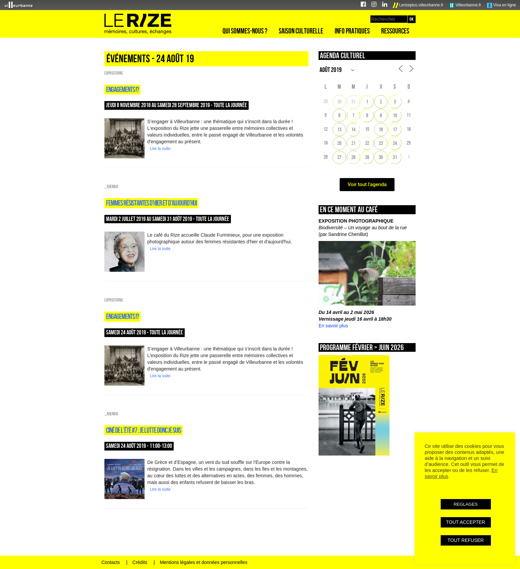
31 (353, 101)
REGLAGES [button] (466, 504)
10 (395, 115)
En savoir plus (333, 325)
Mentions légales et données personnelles (204, 562)
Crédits (140, 562)
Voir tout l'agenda (367, 184)
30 (339, 101)
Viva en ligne (501, 5)
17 (395, 129)
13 (339, 129)
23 (381, 143)
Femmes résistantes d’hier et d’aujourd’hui (151, 203)
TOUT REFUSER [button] (465, 540)
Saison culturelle (301, 31)
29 (367, 157)
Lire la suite (160, 148)
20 (339, 143)
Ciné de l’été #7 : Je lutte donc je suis (143, 430)
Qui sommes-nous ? (245, 31)
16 (381, 129)
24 (395, 143)
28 (353, 157)
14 (353, 129)
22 (367, 143)
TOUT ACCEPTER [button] (465, 522)
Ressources (395, 31)
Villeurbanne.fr (465, 5)
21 (353, 143)
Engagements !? (122, 89)
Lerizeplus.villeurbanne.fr (418, 5)
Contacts (110, 562)
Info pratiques (352, 31)
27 (339, 157)
